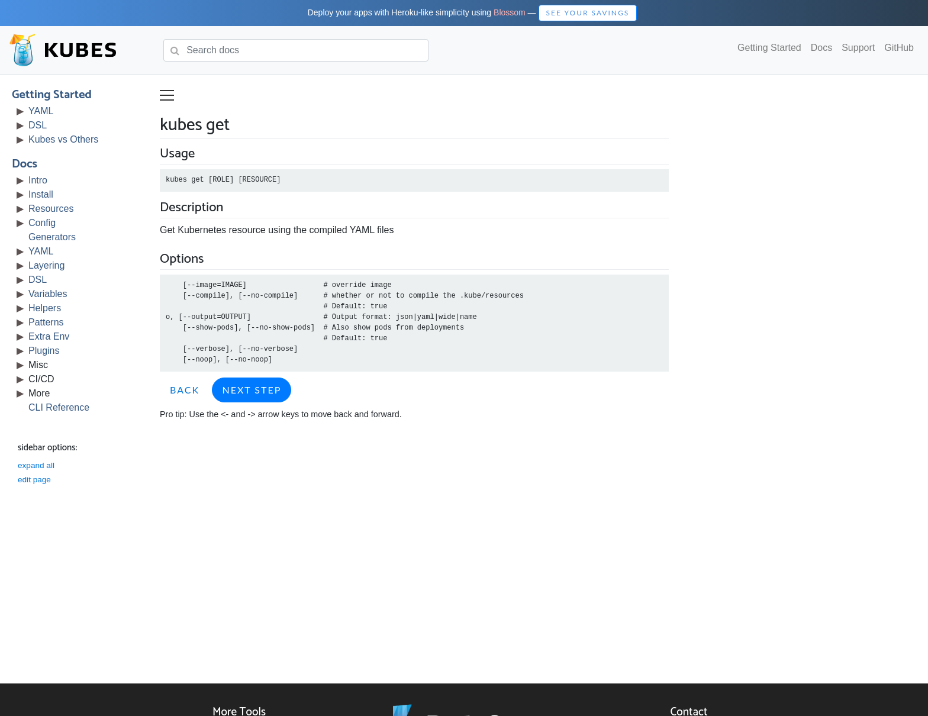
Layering (46, 265)
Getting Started (769, 48)
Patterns (46, 322)
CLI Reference (58, 407)
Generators (52, 237)
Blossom (510, 12)
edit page (34, 479)
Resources (50, 209)
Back (184, 389)
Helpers (44, 308)
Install (40, 194)
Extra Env (48, 336)
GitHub (899, 48)
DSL (37, 125)
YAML (40, 111)
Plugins (43, 351)
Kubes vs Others (63, 139)
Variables (47, 294)
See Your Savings (588, 12)
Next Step (251, 389)
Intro (37, 180)
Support (858, 48)
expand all (36, 465)
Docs (821, 48)
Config (42, 223)
